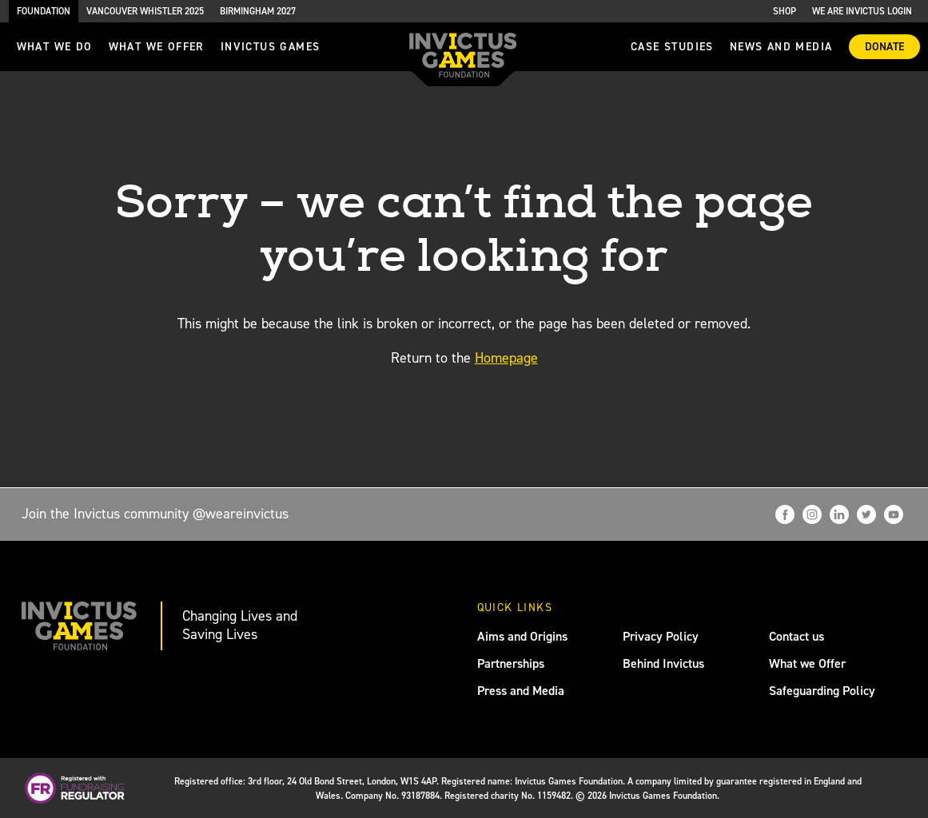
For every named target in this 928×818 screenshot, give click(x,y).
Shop (784, 11)
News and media (781, 46)
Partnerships (510, 663)
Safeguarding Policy (822, 690)
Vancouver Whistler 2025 (145, 11)
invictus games (271, 46)
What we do (55, 46)
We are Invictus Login (862, 11)
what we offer (157, 46)
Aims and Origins (522, 636)
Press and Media (520, 690)
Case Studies (672, 46)
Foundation (43, 11)
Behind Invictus (663, 663)
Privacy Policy (661, 636)
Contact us (796, 636)
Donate (884, 46)
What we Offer (807, 663)
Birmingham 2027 (258, 11)
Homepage (506, 357)
